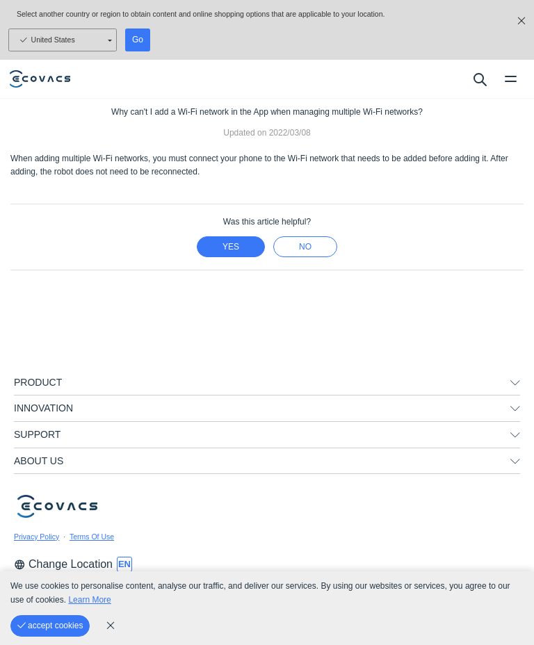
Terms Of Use (92, 536)
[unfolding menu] (515, 383)
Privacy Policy (36, 536)
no (305, 247)
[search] (479, 79)
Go (137, 39)
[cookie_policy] (110, 625)
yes (230, 247)
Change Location (63, 564)
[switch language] (124, 564)
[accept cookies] (50, 626)
